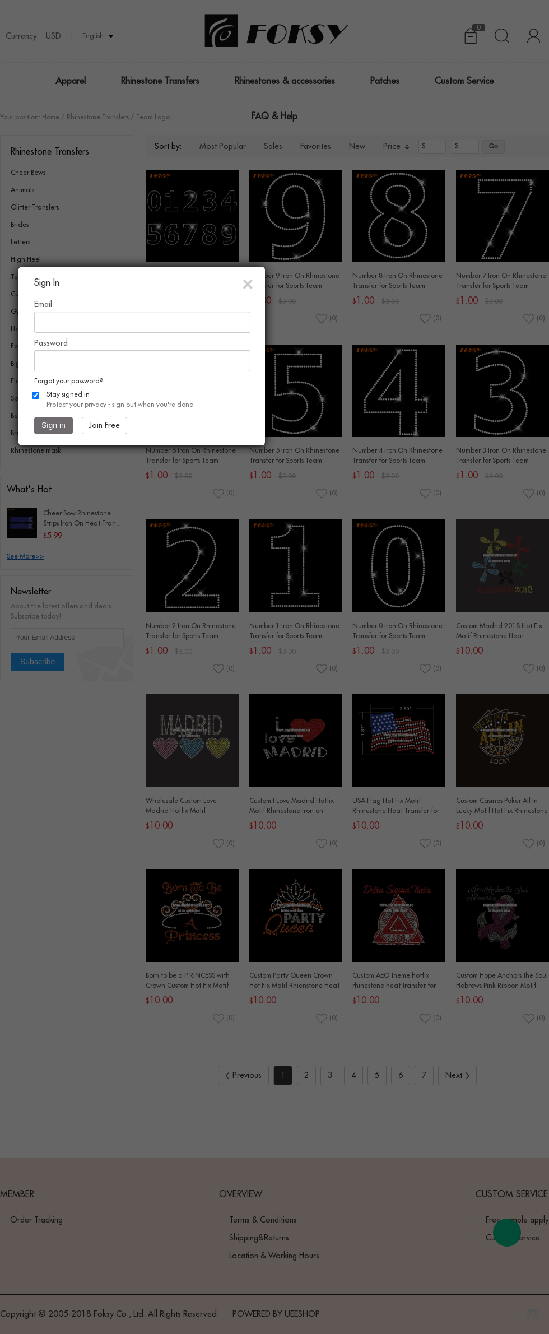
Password (51, 343)
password (85, 381)
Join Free (104, 425)
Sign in (53, 425)
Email (43, 304)
